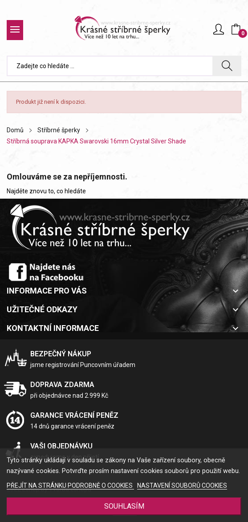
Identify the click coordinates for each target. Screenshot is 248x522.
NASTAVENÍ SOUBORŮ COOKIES (182, 485)
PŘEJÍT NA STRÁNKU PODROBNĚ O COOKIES (70, 485)
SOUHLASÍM (124, 506)
